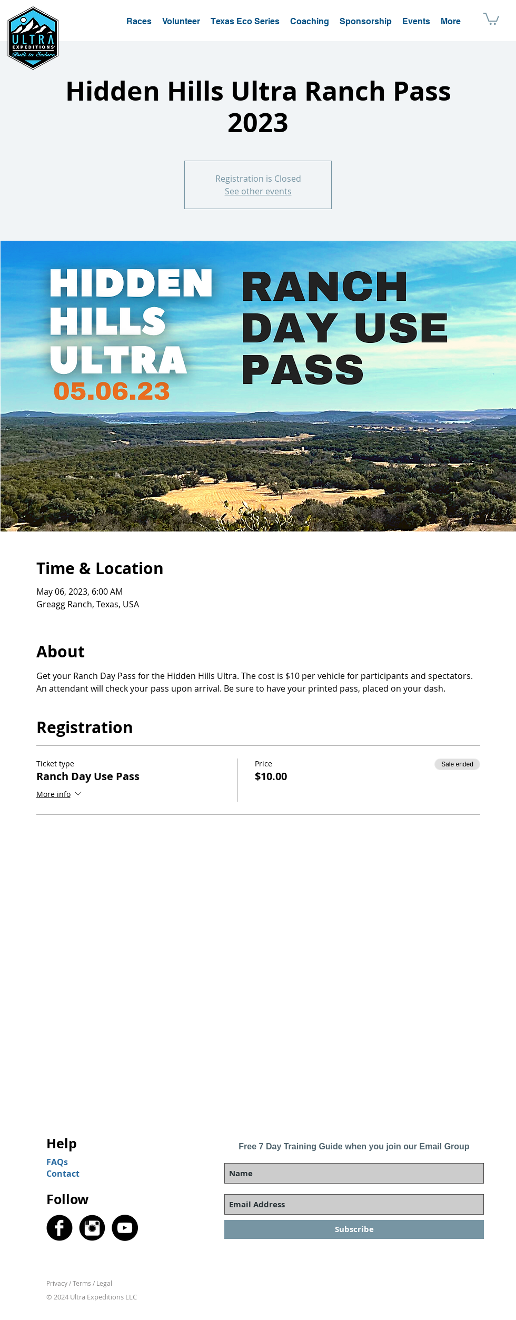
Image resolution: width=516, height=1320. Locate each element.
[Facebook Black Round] (59, 1228)
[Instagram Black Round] (92, 1228)
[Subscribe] (354, 1229)
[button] (491, 18)
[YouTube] (125, 1228)
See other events (258, 191)
